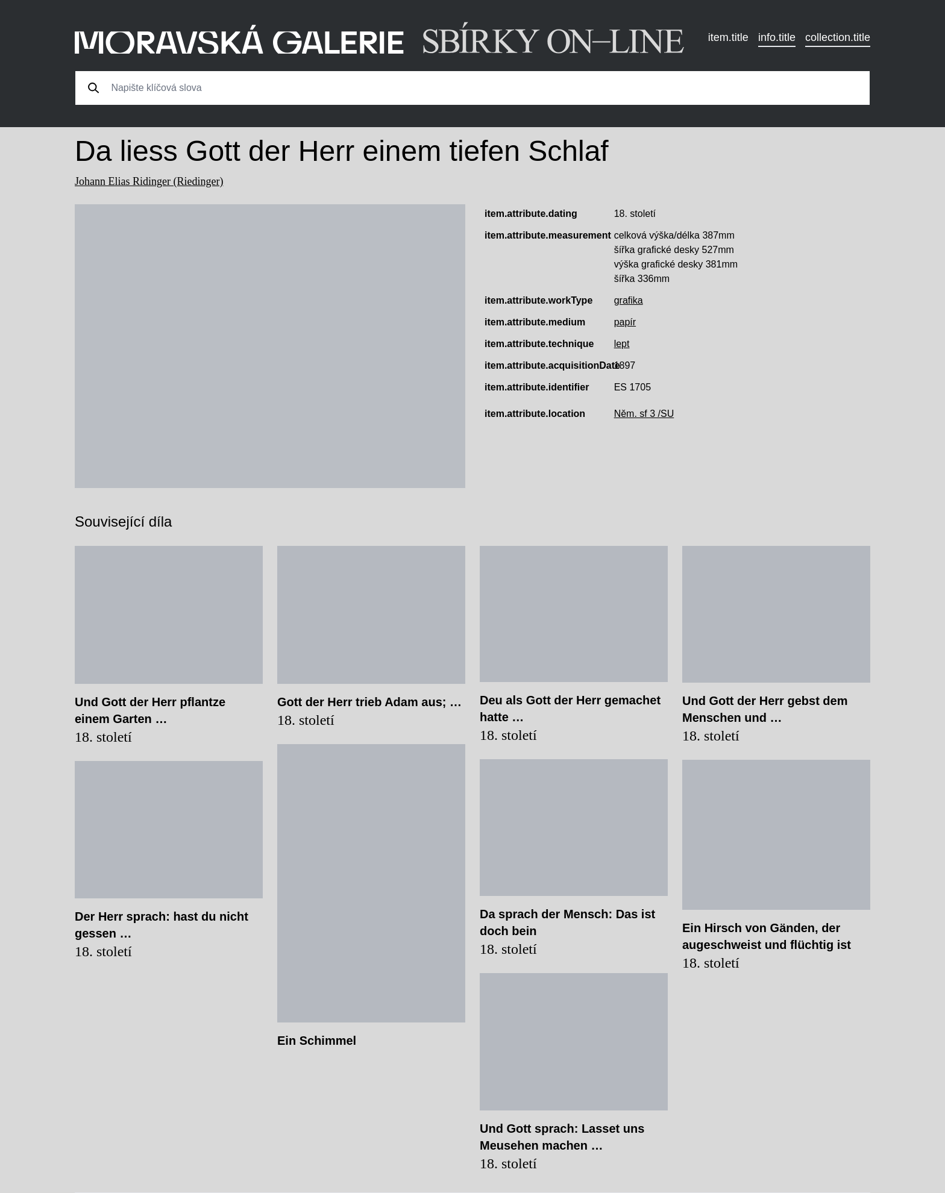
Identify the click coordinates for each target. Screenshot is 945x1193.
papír (625, 322)
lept (622, 344)
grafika (628, 300)
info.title (777, 37)
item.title (728, 37)
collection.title (837, 37)
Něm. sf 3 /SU (644, 414)
